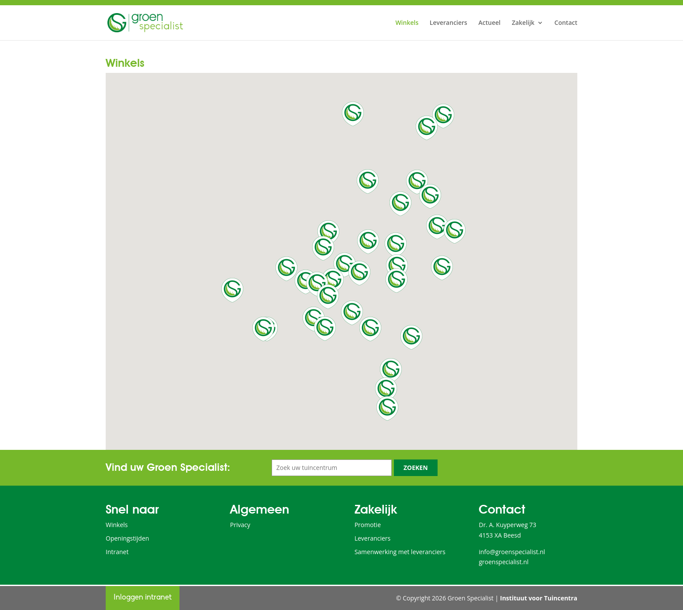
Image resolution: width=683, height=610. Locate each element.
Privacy (240, 525)
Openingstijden (127, 538)
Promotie (368, 525)
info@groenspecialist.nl (512, 552)
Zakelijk (523, 23)
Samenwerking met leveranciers (400, 552)
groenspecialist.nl (503, 562)
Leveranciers (448, 23)
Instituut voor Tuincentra (538, 598)
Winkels (406, 23)
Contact (566, 23)
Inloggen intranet (143, 597)
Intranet (117, 552)
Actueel (490, 23)
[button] (333, 280)
